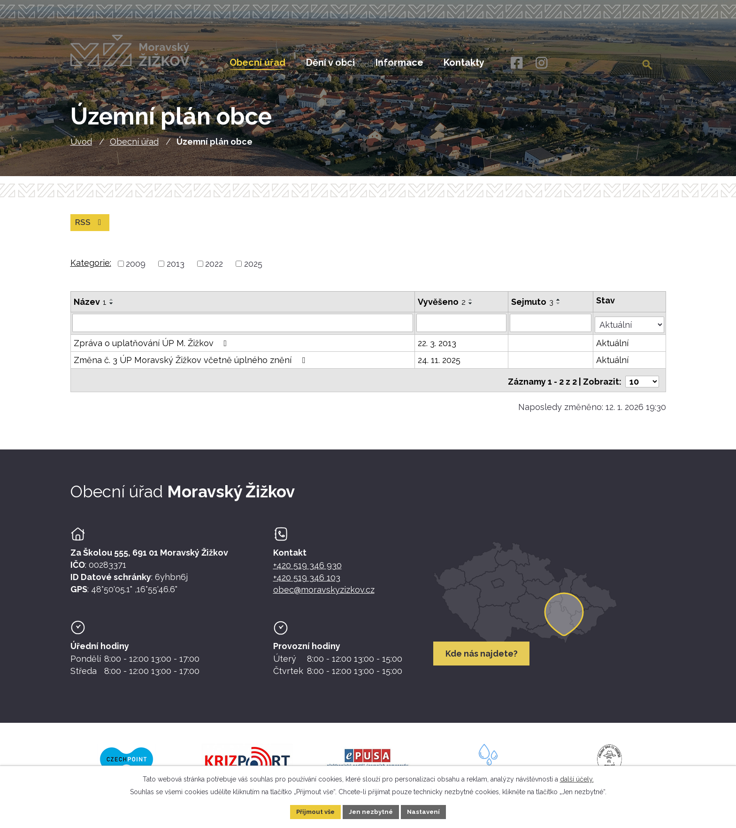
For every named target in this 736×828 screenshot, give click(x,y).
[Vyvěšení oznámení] (462, 329)
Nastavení (427, 811)
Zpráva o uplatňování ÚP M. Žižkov (152, 348)
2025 (253, 270)
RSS (90, 229)
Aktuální (613, 348)
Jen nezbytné (372, 811)
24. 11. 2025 (439, 365)
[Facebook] (516, 63)
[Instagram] (541, 63)
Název (90, 308)
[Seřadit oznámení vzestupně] (112, 306)
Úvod (81, 148)
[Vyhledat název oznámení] (243, 329)
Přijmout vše (313, 811)
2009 (136, 270)
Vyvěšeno (442, 308)
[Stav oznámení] (629, 328)
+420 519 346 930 (307, 571)
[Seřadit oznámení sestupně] (112, 310)
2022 (214, 270)
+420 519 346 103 (306, 583)
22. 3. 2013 (437, 348)
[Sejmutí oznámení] (551, 329)
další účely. (577, 778)
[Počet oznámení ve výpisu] (642, 384)
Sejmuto (533, 308)
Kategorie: (90, 269)
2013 (175, 270)
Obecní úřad (134, 148)
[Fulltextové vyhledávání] (614, 62)
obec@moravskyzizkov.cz (324, 595)
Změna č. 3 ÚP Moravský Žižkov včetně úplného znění (191, 365)
